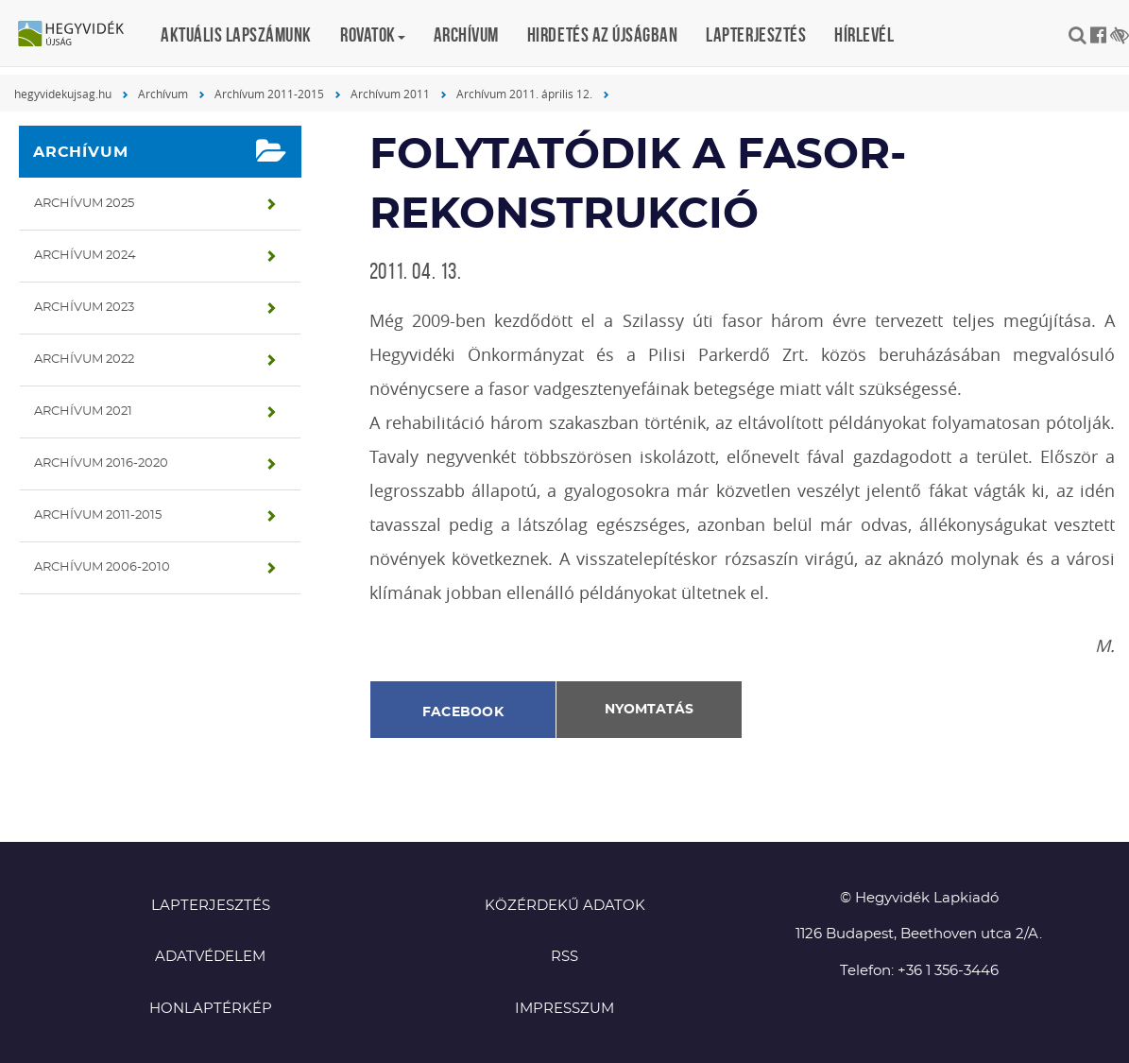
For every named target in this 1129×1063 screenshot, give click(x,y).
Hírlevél (864, 34)
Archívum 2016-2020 (101, 463)
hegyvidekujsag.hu (62, 93)
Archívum (466, 34)
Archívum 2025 (84, 203)
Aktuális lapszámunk (236, 34)
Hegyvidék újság (80, 35)
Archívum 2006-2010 (102, 567)
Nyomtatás (649, 709)
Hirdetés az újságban (602, 34)
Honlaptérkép (210, 1009)
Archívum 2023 (84, 307)
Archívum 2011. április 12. (524, 93)
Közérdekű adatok (565, 906)
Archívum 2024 (85, 255)
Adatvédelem (210, 957)
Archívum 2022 (84, 359)
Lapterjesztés (756, 34)
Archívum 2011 (390, 93)
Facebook (463, 712)
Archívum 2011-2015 (269, 93)
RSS (564, 957)
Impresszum (564, 1009)
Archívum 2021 (83, 411)
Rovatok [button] (372, 34)
